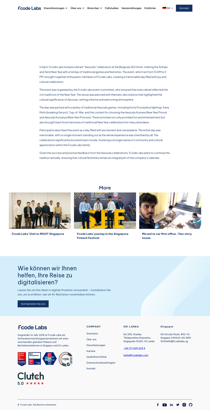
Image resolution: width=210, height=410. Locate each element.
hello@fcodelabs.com (135, 355)
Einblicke (150, 8)
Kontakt (184, 8)
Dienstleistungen (54, 8)
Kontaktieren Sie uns (33, 303)
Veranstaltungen (131, 8)
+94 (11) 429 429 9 (134, 348)
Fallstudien (112, 8)
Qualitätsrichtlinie (97, 356)
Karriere (91, 351)
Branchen (93, 8)
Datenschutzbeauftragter (101, 362)
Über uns (75, 8)
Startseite (92, 333)
